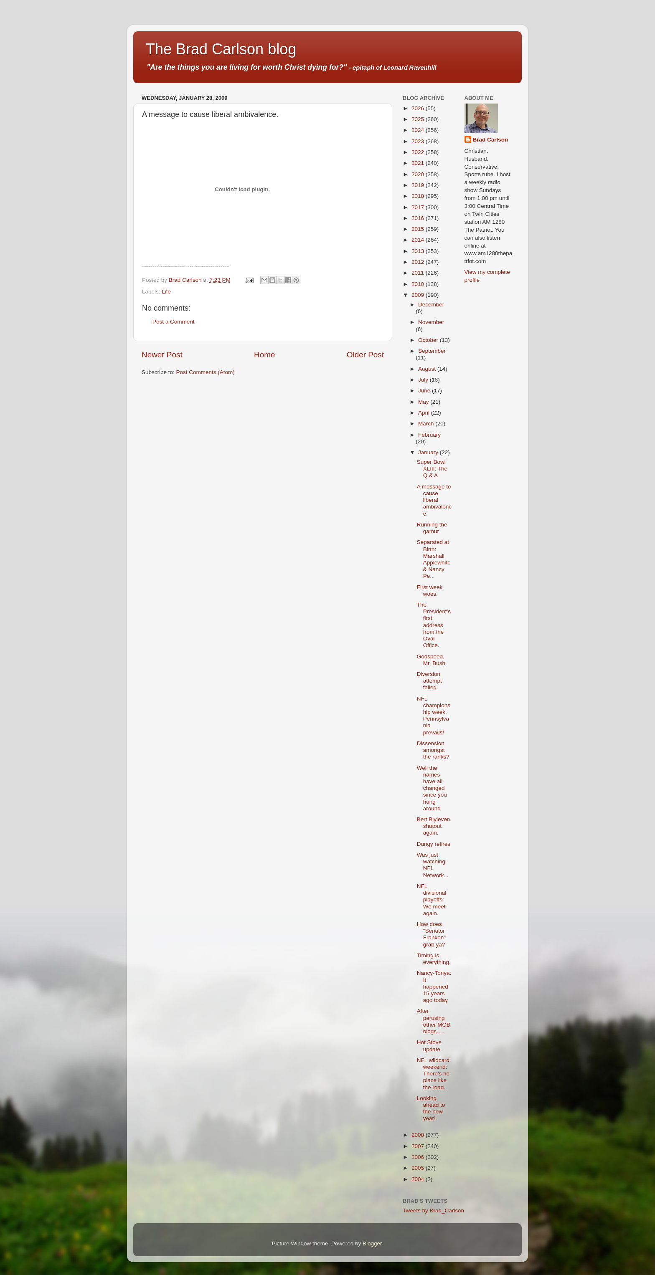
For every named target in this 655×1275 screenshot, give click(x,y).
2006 (418, 1157)
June (425, 390)
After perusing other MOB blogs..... (433, 1021)
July (424, 380)
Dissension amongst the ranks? (433, 750)
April (424, 413)
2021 (418, 163)
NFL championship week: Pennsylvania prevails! (433, 716)
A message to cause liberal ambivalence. (434, 500)
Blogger (372, 1243)
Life (166, 291)
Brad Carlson (490, 140)
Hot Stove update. (429, 1045)
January (429, 452)
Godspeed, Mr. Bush (431, 659)
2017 (418, 207)
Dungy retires (433, 844)
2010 (418, 284)
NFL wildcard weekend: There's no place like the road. (433, 1073)
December (431, 304)
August (427, 369)
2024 (418, 130)
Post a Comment (173, 322)
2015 (418, 229)
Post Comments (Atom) (205, 372)
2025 (418, 119)
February (429, 435)
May (424, 402)
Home (264, 354)
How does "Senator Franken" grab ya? (431, 934)
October (429, 340)
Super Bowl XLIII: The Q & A (432, 468)
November (431, 322)
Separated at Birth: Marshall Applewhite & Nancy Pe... (434, 559)
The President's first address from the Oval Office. (434, 625)
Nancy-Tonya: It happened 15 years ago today (434, 986)
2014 (418, 240)
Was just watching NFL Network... (433, 865)
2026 (418, 108)
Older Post (365, 354)
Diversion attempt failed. (429, 681)
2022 (418, 152)
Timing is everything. (434, 958)
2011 (418, 273)
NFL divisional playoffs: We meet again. (432, 899)
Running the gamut (432, 527)
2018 (418, 196)
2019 (418, 185)
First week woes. (430, 590)
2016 (418, 218)
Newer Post (162, 354)
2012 (418, 262)
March (426, 423)
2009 (418, 295)
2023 (418, 141)
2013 (418, 251)
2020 (418, 174)
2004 (418, 1179)
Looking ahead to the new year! (431, 1108)
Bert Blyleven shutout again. (433, 826)
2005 (418, 1168)
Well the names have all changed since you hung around (432, 788)
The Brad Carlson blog (221, 49)
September (432, 351)
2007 (418, 1146)
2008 (418, 1135)
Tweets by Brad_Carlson (433, 1210)
